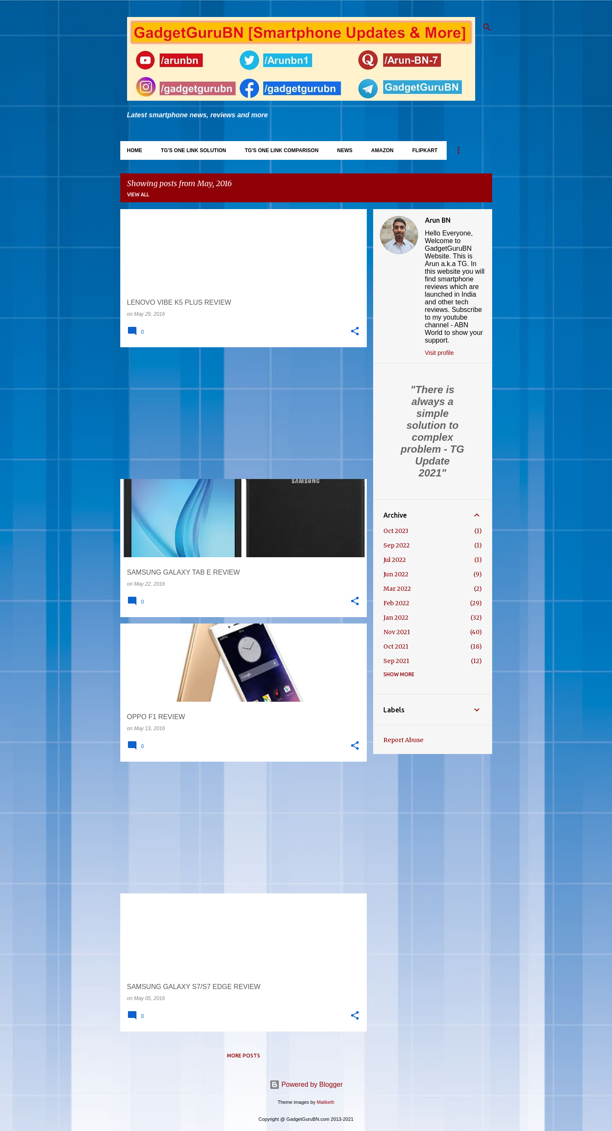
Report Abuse (403, 740)
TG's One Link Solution (194, 150)
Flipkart (424, 150)
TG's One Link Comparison (281, 150)
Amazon (382, 150)
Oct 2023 (395, 531)
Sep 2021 (396, 661)
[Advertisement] (240, 413)
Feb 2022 (396, 603)
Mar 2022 (397, 588)
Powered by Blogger (306, 1084)
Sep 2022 (396, 545)
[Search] (487, 27)
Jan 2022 (395, 617)
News (344, 150)
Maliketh (325, 1102)
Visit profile (439, 352)
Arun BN (437, 220)
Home (134, 150)
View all (138, 194)
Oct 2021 (395, 646)
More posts (243, 1055)
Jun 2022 (395, 574)
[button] (355, 331)
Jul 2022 (394, 560)
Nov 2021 (396, 632)
